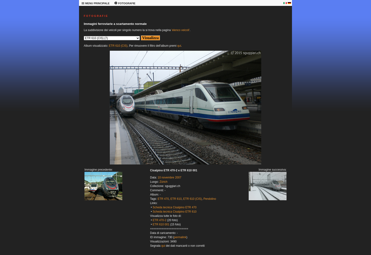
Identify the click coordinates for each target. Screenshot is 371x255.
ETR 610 (175, 198)
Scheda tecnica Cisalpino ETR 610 (174, 211)
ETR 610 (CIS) (118, 45)
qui (179, 45)
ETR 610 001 (161, 224)
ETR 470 (163, 198)
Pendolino (209, 198)
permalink (180, 237)
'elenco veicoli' (181, 30)
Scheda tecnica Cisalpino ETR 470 (174, 207)
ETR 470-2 (159, 220)
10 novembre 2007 (169, 177)
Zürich (163, 181)
